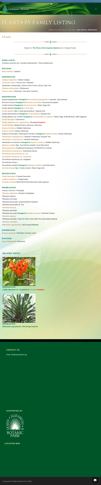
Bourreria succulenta (33, 102)
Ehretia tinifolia (7, 125)
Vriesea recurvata (33, 213)
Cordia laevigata (8, 119)
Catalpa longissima (9, 80)
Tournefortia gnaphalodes (38, 99)
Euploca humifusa (9, 128)
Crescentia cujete (8, 83)
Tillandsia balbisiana (9, 193)
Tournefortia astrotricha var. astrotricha (16, 157)
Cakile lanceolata (8, 176)
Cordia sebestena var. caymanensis (15, 122)
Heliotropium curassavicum (12, 139)
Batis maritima (7, 71)
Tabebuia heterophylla (10, 88)
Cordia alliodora (8, 111)
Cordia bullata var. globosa (43, 117)
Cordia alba (28, 108)
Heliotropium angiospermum (12, 137)
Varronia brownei (30, 105)
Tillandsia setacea (9, 216)
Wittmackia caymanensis (11, 225)
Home (50, 30)
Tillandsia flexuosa (9, 208)
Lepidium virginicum (9, 179)
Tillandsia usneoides (9, 222)
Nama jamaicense (9, 148)
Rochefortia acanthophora (12, 151)
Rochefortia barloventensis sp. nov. (15, 154)
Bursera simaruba (9, 233)
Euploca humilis (8, 131)
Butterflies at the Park (64, 30)
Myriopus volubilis (9, 145)
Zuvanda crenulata (9, 182)
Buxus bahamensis (9, 241)
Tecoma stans (7, 91)
